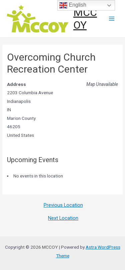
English (72, 5)
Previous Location (63, 205)
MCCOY (85, 18)
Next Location (63, 218)
